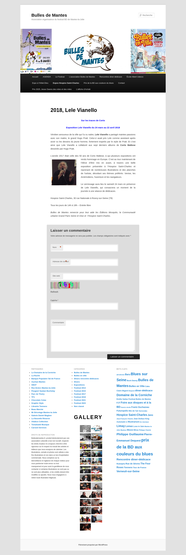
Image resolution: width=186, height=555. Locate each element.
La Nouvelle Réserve (40, 418)
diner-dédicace (144, 390)
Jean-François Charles (125, 419)
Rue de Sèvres (133, 463)
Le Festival (60, 77)
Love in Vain (138, 426)
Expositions (79, 385)
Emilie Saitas (122, 399)
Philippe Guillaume (130, 434)
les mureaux (144, 422)
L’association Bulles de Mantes (82, 77)
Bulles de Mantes (49, 15)
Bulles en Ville (137, 386)
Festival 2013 (80, 388)
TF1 (33, 397)
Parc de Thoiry (37, 394)
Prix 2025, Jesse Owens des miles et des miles (52, 89)
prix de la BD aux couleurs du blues (135, 447)
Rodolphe (121, 464)
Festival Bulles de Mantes (139, 399)
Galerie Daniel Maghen (41, 415)
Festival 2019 (80, 397)
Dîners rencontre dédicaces (86, 379)
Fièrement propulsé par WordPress (93, 545)
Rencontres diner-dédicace (111, 77)
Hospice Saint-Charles (132, 414)
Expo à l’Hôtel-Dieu (40, 83)
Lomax (129, 426)
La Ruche (35, 375)
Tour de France (139, 467)
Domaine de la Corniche (134, 395)
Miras (136, 430)
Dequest (132, 391)
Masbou (123, 430)
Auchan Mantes (38, 382)
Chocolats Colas (38, 400)
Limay (121, 426)
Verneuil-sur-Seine (128, 471)
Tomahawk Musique (40, 424)
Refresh (54, 292)
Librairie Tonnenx (39, 406)
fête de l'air (133, 411)
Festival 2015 (80, 391)
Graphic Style (37, 403)
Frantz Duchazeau (140, 407)
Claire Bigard (122, 391)
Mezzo (130, 430)
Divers (77, 382)
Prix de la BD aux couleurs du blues (99, 83)
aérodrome (121, 375)
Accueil (35, 77)
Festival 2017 (80, 394)
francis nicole (126, 407)
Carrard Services (38, 428)
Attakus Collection (39, 421)
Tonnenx (128, 467)
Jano (150, 415)
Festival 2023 (80, 403)
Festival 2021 (80, 400)
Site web (56, 276)
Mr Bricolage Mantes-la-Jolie (44, 412)
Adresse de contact (61, 262)
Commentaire (58, 322)
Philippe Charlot (145, 430)
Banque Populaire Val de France (45, 379)
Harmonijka (143, 411)
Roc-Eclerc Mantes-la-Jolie (43, 388)
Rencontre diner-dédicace (134, 459)
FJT (118, 403)
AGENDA (47, 77)
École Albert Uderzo (135, 77)
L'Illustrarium (132, 422)
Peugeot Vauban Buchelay (43, 391)
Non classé (79, 406)
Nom (57, 247)
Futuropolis (122, 411)
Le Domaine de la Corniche (43, 372)
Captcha (54, 300)
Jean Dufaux (139, 419)
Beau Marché (37, 409)
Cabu (147, 386)
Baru (127, 374)
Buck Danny (132, 380)
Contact (121, 83)
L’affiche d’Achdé (83, 89)
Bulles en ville (80, 375)
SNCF (33, 385)
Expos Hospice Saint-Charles (66, 83)
